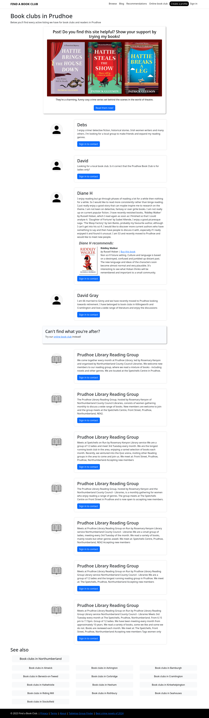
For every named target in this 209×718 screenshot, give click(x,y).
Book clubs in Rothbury (104, 693)
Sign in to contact (88, 144)
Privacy (44, 713)
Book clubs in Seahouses (168, 693)
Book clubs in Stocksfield (40, 701)
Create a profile (179, 3)
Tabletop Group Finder (81, 713)
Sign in (193, 3)
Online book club (158, 3)
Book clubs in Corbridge (104, 676)
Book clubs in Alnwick (40, 668)
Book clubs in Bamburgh (168, 668)
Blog (121, 3)
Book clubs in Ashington (104, 668)
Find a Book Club (24, 4)
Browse (113, 3)
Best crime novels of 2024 (110, 713)
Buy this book (128, 251)
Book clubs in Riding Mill (40, 693)
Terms (54, 713)
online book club (63, 336)
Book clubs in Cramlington (168, 676)
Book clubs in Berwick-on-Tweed (40, 676)
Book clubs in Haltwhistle (40, 684)
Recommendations (136, 3)
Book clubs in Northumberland (41, 659)
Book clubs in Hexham (104, 684)
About (63, 713)
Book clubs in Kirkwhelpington (168, 684)
